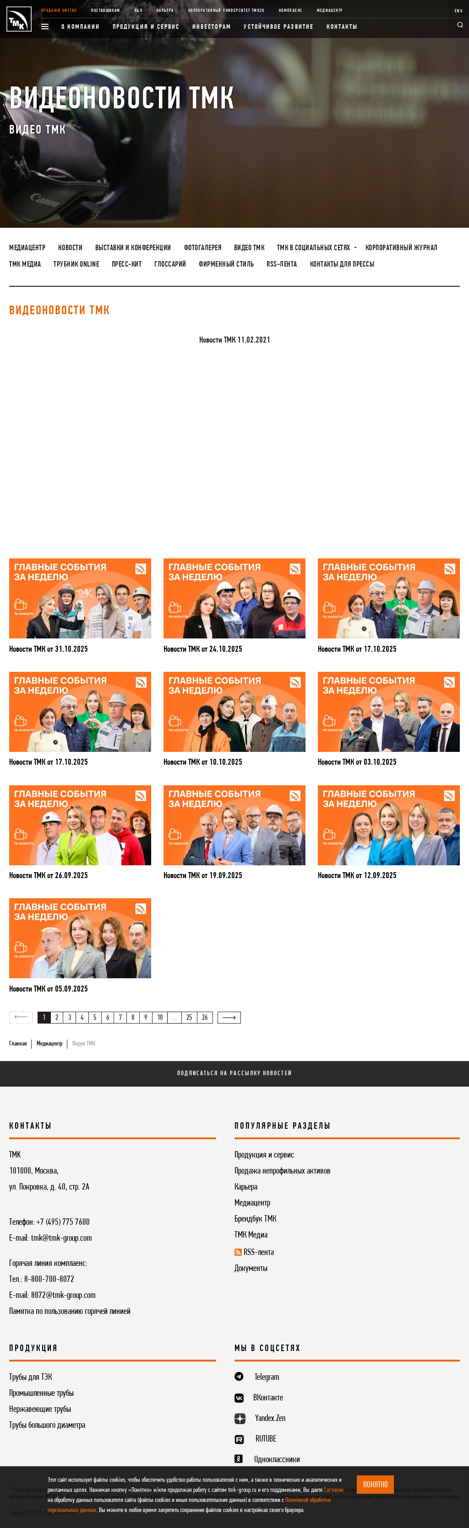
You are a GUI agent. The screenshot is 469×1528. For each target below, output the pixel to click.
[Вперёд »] (229, 1018)
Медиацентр (330, 10)
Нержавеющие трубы (40, 1409)
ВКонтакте (268, 1398)
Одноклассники (277, 1459)
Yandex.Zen (270, 1418)
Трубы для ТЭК (30, 1377)
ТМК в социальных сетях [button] (314, 248)
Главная (18, 1044)
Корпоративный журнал (401, 248)
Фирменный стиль (226, 264)
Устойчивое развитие (278, 27)
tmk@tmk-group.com (61, 1238)
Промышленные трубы (41, 1393)
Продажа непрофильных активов (282, 1171)
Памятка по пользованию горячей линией (70, 1311)
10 (160, 1018)
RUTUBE (266, 1439)
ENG (459, 11)
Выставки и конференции (133, 248)
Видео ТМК (249, 248)
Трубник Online (76, 264)
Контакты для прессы (342, 264)
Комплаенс (290, 10)
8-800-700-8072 (49, 1279)
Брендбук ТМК (255, 1219)
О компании (80, 27)
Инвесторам (211, 27)
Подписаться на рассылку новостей (234, 1074)
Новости (70, 248)
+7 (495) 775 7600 (63, 1222)
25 (189, 1018)
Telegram (267, 1377)
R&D (138, 10)
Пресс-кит (127, 264)
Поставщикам (105, 10)
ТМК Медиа (25, 264)
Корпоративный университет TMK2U (226, 10)
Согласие (334, 1490)
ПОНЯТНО (375, 1485)
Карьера (165, 10)
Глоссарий (170, 264)
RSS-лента (282, 264)
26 (204, 1018)
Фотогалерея (203, 248)
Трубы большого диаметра (47, 1425)
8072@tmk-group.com (63, 1295)
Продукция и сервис (146, 27)
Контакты (342, 27)
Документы (250, 1268)
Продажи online (59, 10)
